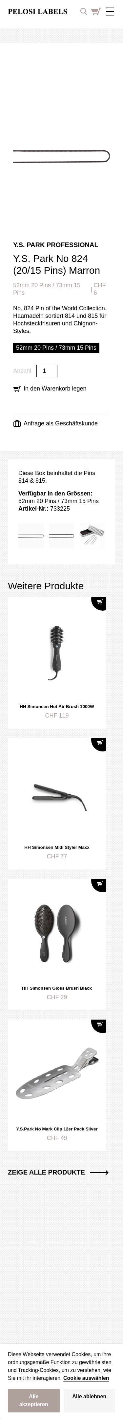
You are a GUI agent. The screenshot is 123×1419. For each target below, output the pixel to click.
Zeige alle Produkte (58, 1172)
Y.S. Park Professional (55, 244)
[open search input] (83, 11)
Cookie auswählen (86, 1378)
